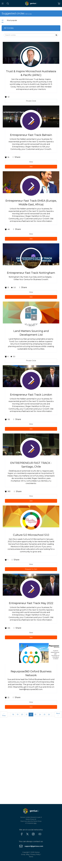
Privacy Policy (35, 854)
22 (31, 714)
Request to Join (31, 569)
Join (31, 167)
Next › (58, 714)
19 (17, 714)
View (31, 162)
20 (22, 714)
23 (35, 714)
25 (44, 714)
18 (13, 714)
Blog (27, 854)
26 (49, 714)
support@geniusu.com (34, 846)
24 (40, 714)
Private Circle (31, 101)
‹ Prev (4, 714)
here (35, 823)
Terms (31, 856)
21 (26, 714)
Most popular (12, 20)
